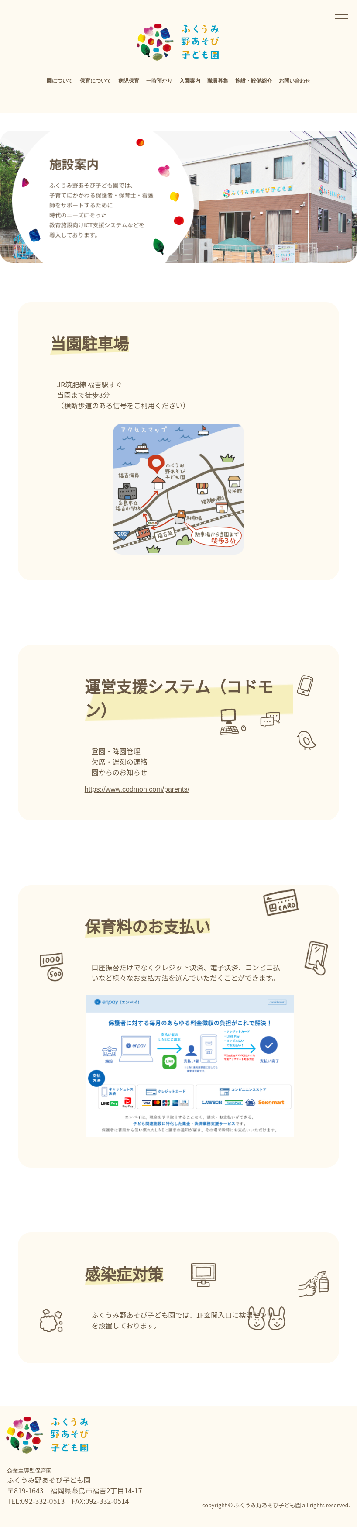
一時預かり (159, 81)
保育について (95, 81)
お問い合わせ (294, 81)
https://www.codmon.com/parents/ (137, 789)
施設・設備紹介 (253, 81)
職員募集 (217, 81)
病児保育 (128, 81)
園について (60, 81)
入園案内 (189, 81)
